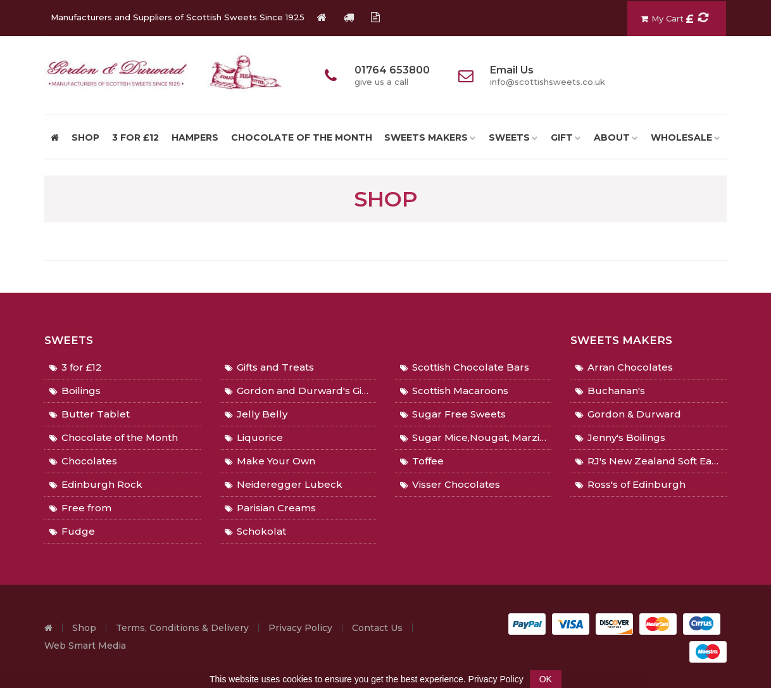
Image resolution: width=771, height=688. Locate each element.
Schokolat (255, 531)
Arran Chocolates (624, 367)
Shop (84, 627)
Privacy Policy (300, 627)
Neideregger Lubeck (283, 484)
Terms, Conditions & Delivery (182, 627)
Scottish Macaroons (454, 391)
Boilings (75, 391)
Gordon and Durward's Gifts (299, 391)
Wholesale (681, 137)
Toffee (422, 461)
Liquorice (254, 437)
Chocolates (83, 461)
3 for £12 (135, 137)
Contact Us (377, 627)
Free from (80, 508)
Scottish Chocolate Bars (464, 367)
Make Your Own (270, 461)
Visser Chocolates (450, 484)
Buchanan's (610, 391)
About (612, 137)
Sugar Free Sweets (453, 414)
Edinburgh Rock (95, 484)
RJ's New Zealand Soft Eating (651, 461)
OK (545, 679)
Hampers (195, 137)
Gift (562, 137)
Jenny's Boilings (620, 437)
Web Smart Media (85, 645)
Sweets (509, 137)
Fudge (72, 531)
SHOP (85, 137)
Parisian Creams (270, 508)
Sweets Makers (426, 137)
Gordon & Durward (628, 414)
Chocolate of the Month (301, 137)
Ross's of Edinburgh (630, 484)
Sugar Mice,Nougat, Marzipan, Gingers (475, 437)
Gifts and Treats (269, 367)
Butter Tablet (89, 414)
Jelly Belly (256, 414)
